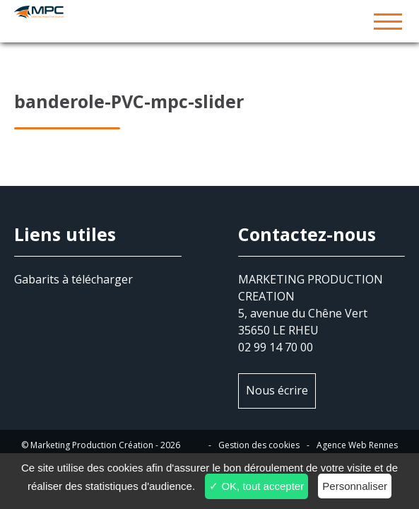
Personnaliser (354, 486)
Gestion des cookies (259, 445)
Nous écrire (277, 390)
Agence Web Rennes (357, 445)
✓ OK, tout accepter (256, 486)
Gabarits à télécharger (73, 279)
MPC (209, 21)
